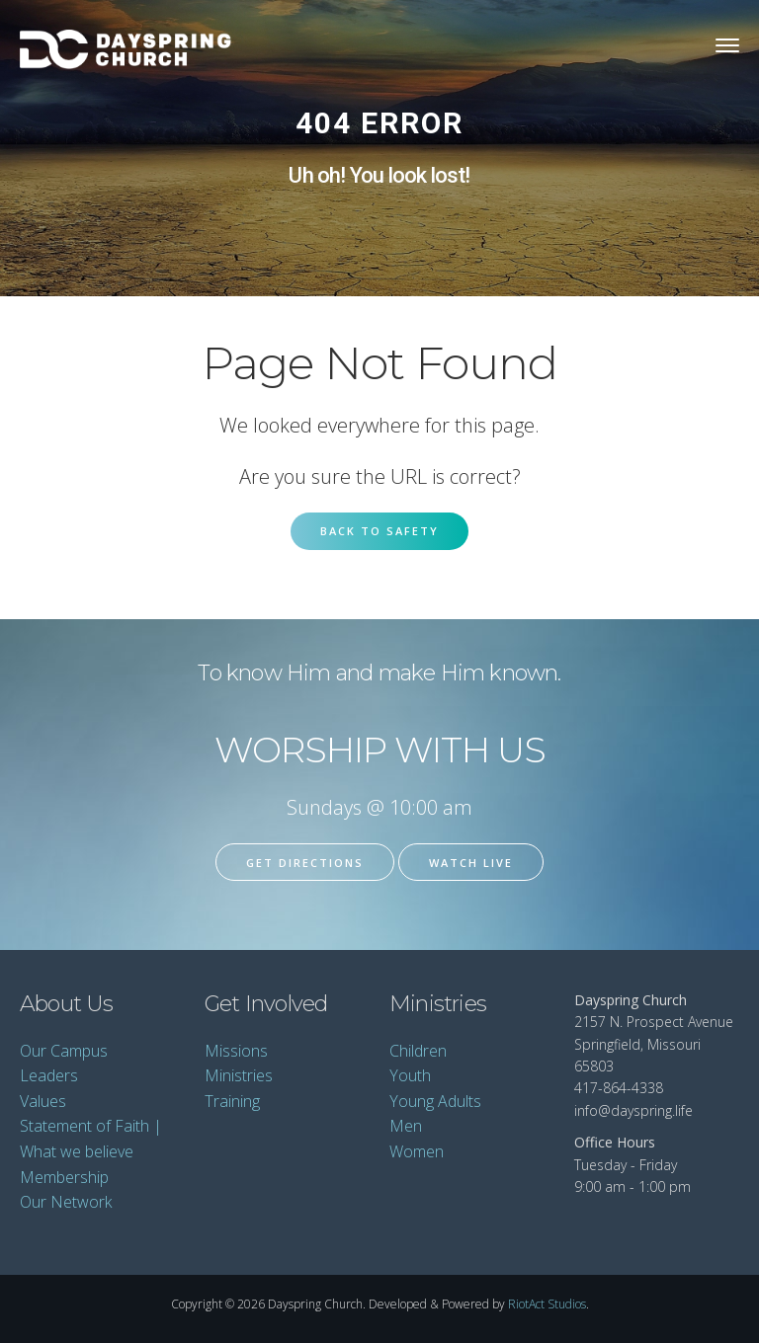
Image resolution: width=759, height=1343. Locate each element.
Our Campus (64, 1051)
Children (418, 1051)
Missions (236, 1051)
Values (43, 1101)
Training (232, 1101)
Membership (64, 1177)
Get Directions (305, 862)
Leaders (49, 1075)
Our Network (66, 1202)
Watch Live (471, 862)
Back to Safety (379, 530)
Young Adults (435, 1101)
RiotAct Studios (547, 1304)
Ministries (239, 1075)
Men (405, 1126)
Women (416, 1151)
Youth (410, 1075)
